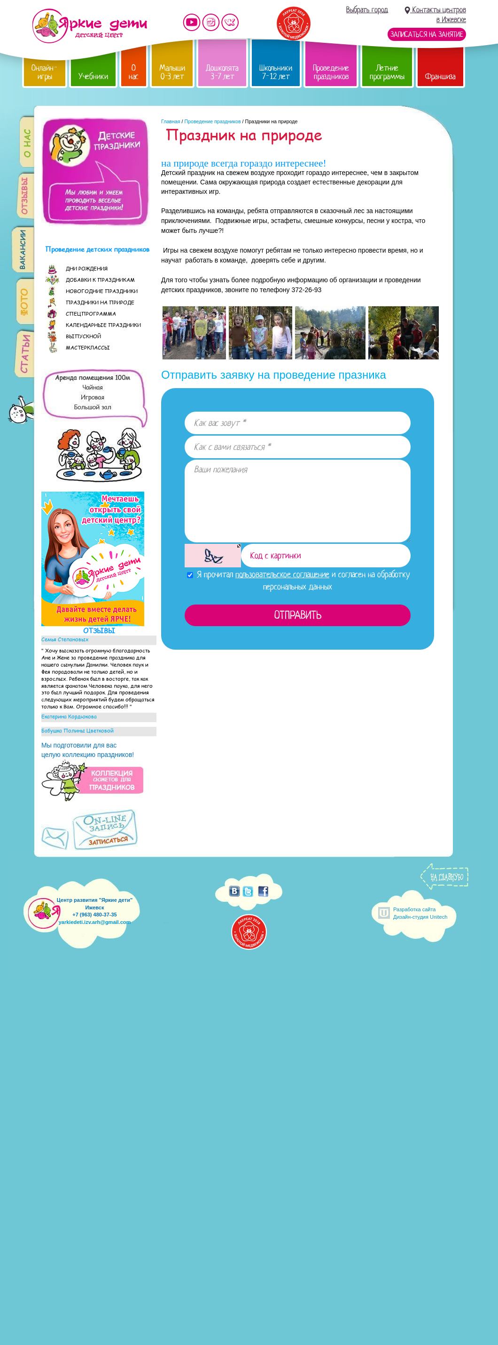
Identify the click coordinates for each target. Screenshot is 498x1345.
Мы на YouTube (192, 22)
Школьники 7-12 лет (275, 72)
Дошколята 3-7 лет (222, 72)
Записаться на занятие (426, 34)
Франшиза (440, 76)
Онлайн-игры (44, 72)
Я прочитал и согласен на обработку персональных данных (298, 580)
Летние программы (387, 72)
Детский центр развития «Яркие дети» (89, 25)
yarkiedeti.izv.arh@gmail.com (95, 922)
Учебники (93, 76)
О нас (134, 72)
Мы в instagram (211, 22)
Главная (170, 121)
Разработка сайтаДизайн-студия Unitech (420, 913)
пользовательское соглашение (282, 574)
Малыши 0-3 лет (172, 72)
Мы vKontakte (230, 22)
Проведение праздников (331, 72)
